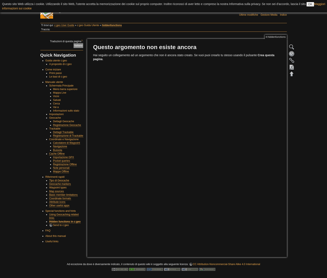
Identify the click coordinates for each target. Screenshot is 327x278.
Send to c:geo (61, 225)
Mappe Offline (61, 171)
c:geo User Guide (64, 25)
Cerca (56, 103)
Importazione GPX (63, 157)
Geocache (55, 117)
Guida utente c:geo (56, 60)
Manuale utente (54, 82)
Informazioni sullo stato (66, 110)
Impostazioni (56, 114)
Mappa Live (59, 92)
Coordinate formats (60, 198)
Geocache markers (60, 184)
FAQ (48, 230)
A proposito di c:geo (60, 64)
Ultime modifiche (248, 14)
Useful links (52, 241)
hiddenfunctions (112, 25)
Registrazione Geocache (67, 125)
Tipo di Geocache (59, 180)
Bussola (57, 150)
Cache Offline (57, 153)
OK (310, 4)
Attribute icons (57, 202)
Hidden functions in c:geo (64, 221)
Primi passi (55, 73)
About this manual (55, 236)
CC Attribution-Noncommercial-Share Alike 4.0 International (226, 264)
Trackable (54, 128)
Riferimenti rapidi (55, 176)
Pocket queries (61, 160)
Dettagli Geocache (63, 121)
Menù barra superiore (65, 89)
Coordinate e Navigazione (64, 139)
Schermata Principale (61, 85)
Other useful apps (59, 205)
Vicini (56, 96)
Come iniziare (53, 69)
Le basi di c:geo (58, 76)
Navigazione (60, 146)
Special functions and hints (60, 210)
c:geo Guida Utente (88, 25)
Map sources (56, 191)
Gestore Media (269, 14)
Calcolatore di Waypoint (66, 142)
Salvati (57, 100)
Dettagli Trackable (63, 132)
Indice (283, 14)
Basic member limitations (63, 194)
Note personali (61, 167)
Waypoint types (57, 187)
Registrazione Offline (65, 164)
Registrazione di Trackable (68, 135)
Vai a (56, 107)
